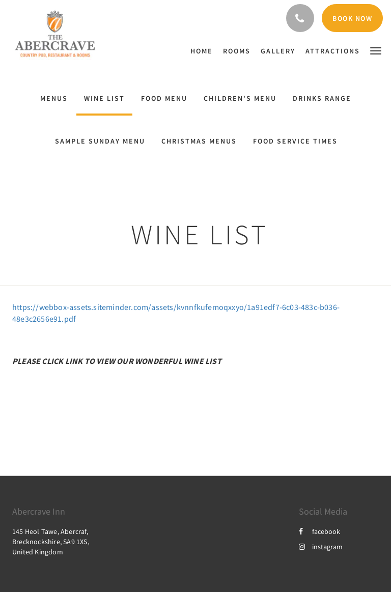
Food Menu (164, 98)
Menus (54, 98)
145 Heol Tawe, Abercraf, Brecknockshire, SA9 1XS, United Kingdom (50, 541)
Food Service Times (295, 141)
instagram (321, 546)
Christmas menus (199, 141)
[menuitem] (204, 51)
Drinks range (322, 98)
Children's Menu (240, 98)
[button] (375, 50)
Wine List (104, 98)
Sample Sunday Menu (100, 141)
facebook (319, 531)
